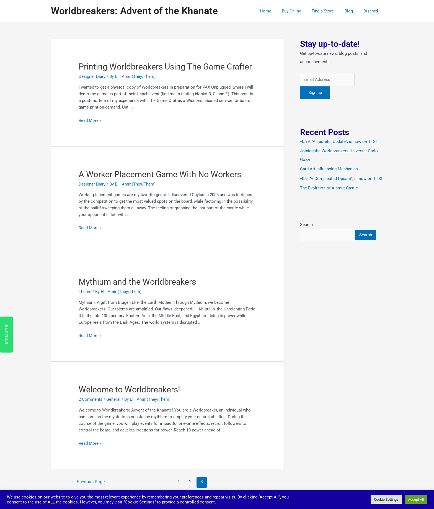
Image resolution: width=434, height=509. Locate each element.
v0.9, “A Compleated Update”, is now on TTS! (341, 178)
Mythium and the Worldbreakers (137, 281)
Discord (372, 11)
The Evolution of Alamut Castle (329, 187)
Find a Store (328, 11)
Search (306, 224)
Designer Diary (92, 76)
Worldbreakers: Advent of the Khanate (134, 11)
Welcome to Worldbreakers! (129, 389)
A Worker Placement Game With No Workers (160, 174)
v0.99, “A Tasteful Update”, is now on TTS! (338, 141)
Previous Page (88, 481)
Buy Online (299, 11)
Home (275, 11)
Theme (85, 291)
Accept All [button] (416, 499)
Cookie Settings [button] (386, 499)
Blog (352, 11)
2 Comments (90, 398)
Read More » (90, 120)
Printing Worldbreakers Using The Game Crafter (165, 66)
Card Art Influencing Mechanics (329, 168)
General (113, 398)
